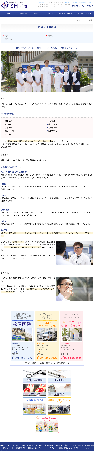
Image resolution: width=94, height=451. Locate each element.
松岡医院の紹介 (23, 13)
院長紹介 (36, 13)
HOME (8, 13)
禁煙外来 (8, 39)
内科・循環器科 (27, 440)
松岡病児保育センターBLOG (67, 442)
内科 (7, 36)
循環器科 (51, 36)
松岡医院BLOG (19, 442)
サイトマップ (86, 442)
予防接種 (39, 440)
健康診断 (58, 440)
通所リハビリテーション (66, 13)
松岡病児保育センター (84, 13)
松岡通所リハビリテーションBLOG (41, 442)
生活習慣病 (49, 440)
